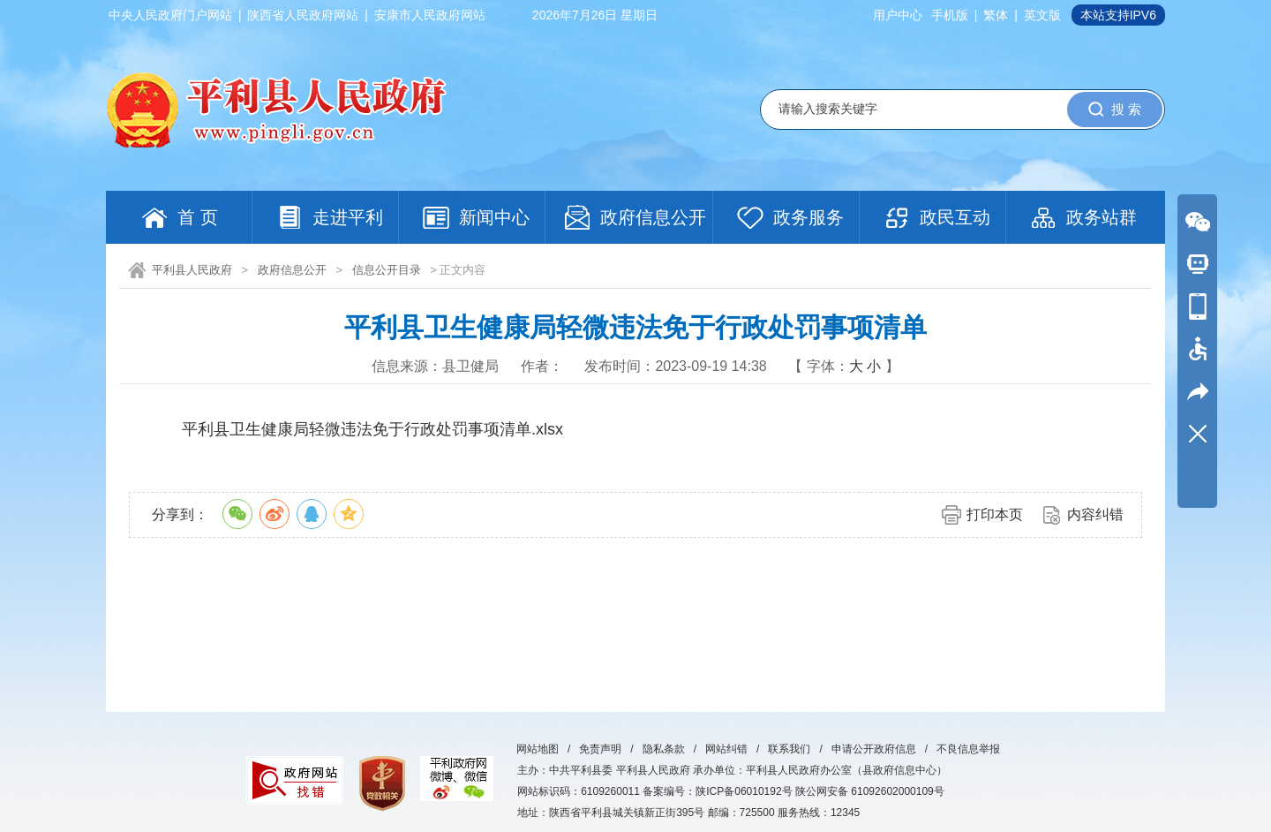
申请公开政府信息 (873, 749)
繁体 (995, 15)
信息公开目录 (386, 269)
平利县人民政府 (192, 269)
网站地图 (537, 749)
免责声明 (600, 749)
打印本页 (994, 514)
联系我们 (789, 749)
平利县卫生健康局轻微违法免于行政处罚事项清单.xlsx (372, 429)
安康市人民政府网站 (429, 15)
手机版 (949, 15)
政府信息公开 (292, 269)
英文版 (1042, 15)
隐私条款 (664, 749)
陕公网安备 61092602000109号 (869, 791)
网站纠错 (726, 749)
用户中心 (897, 15)
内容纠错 (1095, 514)
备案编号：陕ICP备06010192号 (717, 791)
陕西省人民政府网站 (302, 15)
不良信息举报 (968, 749)
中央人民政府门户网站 (170, 15)
